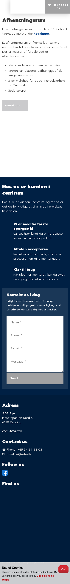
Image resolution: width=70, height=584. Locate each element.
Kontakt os (12, 105)
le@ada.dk (23, 454)
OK (63, 569)
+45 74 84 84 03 (30, 450)
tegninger (41, 34)
